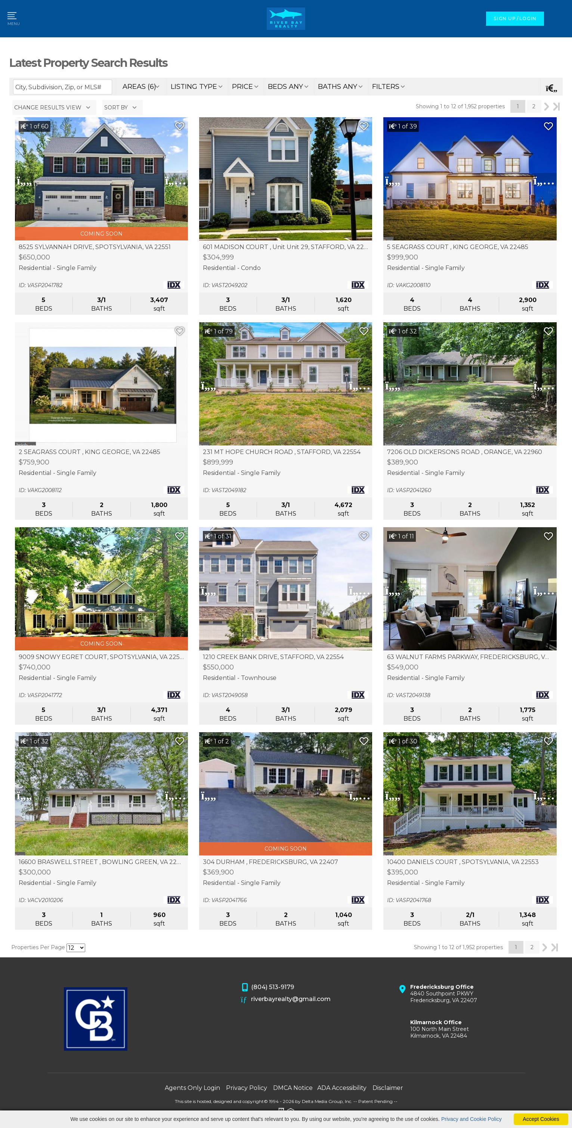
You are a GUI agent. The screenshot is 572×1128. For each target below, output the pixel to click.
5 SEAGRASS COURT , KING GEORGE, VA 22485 (457, 247)
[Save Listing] (179, 126)
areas (139, 87)
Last (556, 106)
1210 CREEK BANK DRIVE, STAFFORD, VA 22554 (273, 657)
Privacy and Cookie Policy (471, 1119)
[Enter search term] (62, 87)
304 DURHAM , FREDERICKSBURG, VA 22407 (270, 862)
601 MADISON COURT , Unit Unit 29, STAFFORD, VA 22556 (286, 247)
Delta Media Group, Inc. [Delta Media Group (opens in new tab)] (327, 1101)
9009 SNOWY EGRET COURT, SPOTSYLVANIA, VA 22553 (102, 657)
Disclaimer (387, 1087)
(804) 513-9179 (267, 987)
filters (385, 87)
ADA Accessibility (342, 1087)
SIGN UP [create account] (505, 18)
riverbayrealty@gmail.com (286, 999)
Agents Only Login (192, 1087)
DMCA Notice (293, 1087)
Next (546, 106)
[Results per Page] (76, 948)
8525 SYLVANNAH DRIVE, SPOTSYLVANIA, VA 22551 (95, 247)
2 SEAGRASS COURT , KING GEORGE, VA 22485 (89, 452)
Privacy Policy (246, 1087)
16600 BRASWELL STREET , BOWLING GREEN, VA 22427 (102, 862)
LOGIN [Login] (528, 18)
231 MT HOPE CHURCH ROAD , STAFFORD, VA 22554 (282, 452)
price (242, 87)
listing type (194, 87)
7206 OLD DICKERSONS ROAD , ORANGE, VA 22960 (464, 452)
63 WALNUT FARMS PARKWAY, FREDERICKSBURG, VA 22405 (470, 657)
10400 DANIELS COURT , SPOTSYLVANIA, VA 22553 (463, 862)
